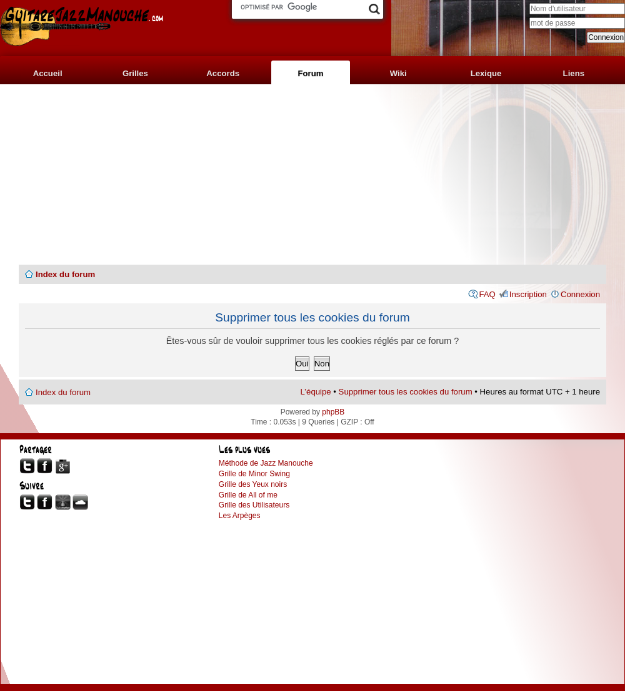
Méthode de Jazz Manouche (266, 463)
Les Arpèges (240, 515)
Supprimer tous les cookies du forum (405, 391)
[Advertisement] (312, 174)
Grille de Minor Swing (254, 473)
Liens (573, 73)
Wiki (398, 73)
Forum (310, 73)
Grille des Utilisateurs (254, 505)
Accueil (47, 73)
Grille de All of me (248, 495)
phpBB (333, 412)
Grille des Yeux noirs (253, 484)
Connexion (580, 294)
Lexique (486, 73)
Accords (222, 73)
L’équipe (316, 391)
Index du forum (65, 274)
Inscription (528, 294)
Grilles (135, 73)
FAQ (487, 294)
